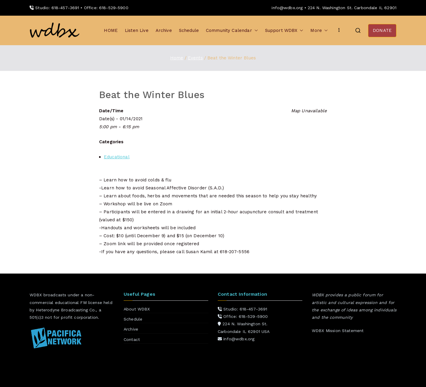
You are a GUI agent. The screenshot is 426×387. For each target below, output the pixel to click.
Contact (132, 339)
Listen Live (137, 30)
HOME (111, 30)
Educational (117, 157)
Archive (164, 30)
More (319, 31)
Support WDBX (284, 31)
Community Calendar (232, 31)
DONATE (382, 30)
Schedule (189, 30)
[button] (255, 31)
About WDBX (137, 309)
